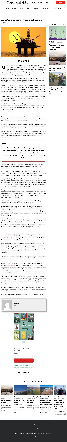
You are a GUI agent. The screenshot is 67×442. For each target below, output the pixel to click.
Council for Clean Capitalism (32, 433)
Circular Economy (57, 8)
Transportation (46, 8)
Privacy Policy (18, 433)
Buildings (36, 8)
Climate (7, 8)
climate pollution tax (12, 265)
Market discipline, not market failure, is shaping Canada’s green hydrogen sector (46, 400)
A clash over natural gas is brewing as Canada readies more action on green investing (57, 45)
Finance (22, 8)
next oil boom (28, 245)
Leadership (14, 8)
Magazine (47, 2)
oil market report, (10, 234)
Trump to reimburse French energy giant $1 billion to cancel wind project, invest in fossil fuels (59, 402)
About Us (34, 2)
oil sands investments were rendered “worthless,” (13, 258)
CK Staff (5, 22)
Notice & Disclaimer (45, 433)
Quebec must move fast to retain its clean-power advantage (19, 400)
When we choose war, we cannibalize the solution (57, 68)
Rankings (40, 2)
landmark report (21, 75)
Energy (29, 8)
